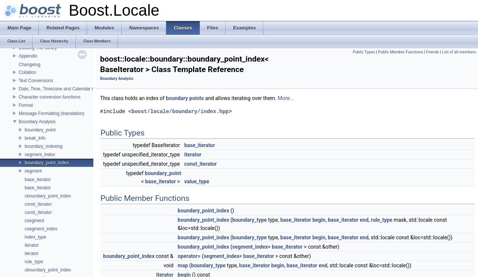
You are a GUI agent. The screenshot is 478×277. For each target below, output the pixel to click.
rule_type (34, 261)
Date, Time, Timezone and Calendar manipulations (69, 88)
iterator (31, 245)
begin (318, 220)
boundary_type (249, 220)
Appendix (28, 56)
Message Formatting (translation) (51, 113)
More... (286, 98)
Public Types (364, 52)
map (183, 265)
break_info (35, 138)
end (364, 220)
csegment (34, 220)
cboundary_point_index (48, 196)
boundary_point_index (47, 162)
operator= (189, 256)
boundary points (185, 98)
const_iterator (38, 204)
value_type (196, 181)
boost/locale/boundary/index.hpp (180, 111)
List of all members (459, 52)
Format (26, 105)
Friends (432, 52)
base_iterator (38, 179)
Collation (27, 72)
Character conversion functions (49, 97)
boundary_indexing (43, 146)
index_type (35, 237)
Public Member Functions (400, 52)
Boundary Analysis (37, 121)
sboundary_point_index (48, 270)
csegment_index (41, 228)
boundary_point (40, 130)
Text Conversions (36, 80)
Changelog (29, 64)
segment (33, 171)
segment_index (40, 154)
